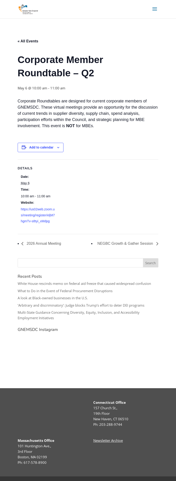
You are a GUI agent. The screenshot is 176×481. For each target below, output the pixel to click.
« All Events (28, 41)
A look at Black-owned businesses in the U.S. (53, 298)
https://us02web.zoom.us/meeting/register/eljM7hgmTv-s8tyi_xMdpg (38, 215)
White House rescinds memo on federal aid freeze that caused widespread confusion (84, 283)
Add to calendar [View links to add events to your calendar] (41, 147)
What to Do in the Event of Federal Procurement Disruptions (65, 291)
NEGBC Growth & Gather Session (125, 243)
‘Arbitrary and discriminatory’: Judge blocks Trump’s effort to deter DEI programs (81, 305)
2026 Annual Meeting (43, 243)
